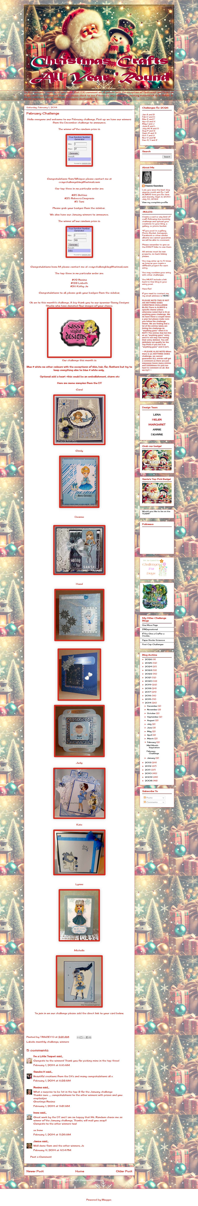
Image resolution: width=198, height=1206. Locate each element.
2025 (149, 663)
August (151, 720)
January (151, 758)
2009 (149, 777)
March (150, 738)
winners (64, 1041)
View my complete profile (155, 202)
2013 (148, 762)
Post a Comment (41, 1156)
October (151, 713)
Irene (36, 1112)
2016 (148, 695)
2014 (148, 703)
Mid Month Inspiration (153, 746)
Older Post (124, 1171)
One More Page (150, 625)
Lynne (79, 884)
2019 (148, 684)
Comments (151, 802)
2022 (149, 674)
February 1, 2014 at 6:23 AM (52, 1080)
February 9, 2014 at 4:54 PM (52, 1150)
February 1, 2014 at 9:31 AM (51, 1106)
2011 (148, 770)
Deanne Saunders (154, 186)
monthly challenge (47, 1041)
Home (79, 1171)
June (150, 728)
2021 (148, 677)
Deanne (79, 516)
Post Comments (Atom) (88, 1180)
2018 (148, 688)
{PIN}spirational (150, 629)
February (151, 742)
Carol (79, 389)
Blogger (106, 1199)
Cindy (79, 450)
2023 (149, 670)
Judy (79, 762)
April (150, 735)
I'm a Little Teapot (44, 1056)
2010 (148, 773)
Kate (79, 824)
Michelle (79, 950)
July (149, 724)
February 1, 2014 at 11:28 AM (52, 1134)
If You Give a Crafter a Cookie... (153, 635)
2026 (149, 659)
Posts (148, 798)
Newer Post (35, 1171)
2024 (149, 666)
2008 (149, 780)
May (149, 731)
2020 (149, 681)
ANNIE (157, 429)
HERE (166, 296)
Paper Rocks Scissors (153, 640)
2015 (148, 699)
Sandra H (39, 1071)
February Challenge (153, 752)
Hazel (79, 583)
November (152, 709)
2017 (148, 692)
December (152, 706)
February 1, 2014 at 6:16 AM (51, 1065)
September (153, 717)
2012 (148, 766)
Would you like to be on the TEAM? (156, 512)
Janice (37, 1141)
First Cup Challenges (153, 644)
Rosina (37, 1087)
